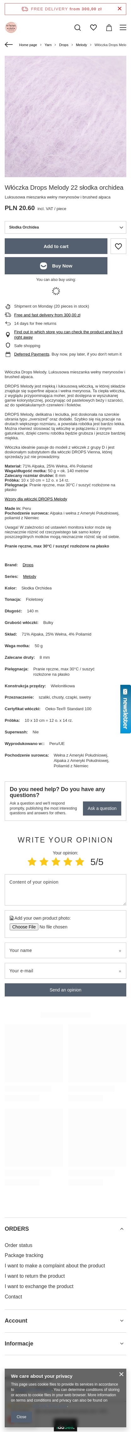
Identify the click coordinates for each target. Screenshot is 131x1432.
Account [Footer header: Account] (16, 1321)
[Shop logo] (11, 27)
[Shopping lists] (93, 27)
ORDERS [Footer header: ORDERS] (17, 1229)
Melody (81, 45)
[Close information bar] (119, 9)
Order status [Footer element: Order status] (18, 1245)
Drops (63, 45)
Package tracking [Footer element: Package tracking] (24, 1255)
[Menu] (124, 27)
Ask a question (102, 808)
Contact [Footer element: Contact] (13, 1296)
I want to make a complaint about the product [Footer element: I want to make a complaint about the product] (55, 1265)
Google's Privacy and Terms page (39, 1405)
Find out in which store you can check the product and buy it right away (68, 335)
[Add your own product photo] (51, 926)
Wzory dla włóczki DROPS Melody (36, 499)
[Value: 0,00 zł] (109, 27)
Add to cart (56, 246)
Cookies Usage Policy (33, 1389)
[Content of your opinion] (65, 890)
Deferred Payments (31, 354)
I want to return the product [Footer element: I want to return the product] (35, 1276)
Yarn (48, 45)
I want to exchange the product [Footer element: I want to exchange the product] (39, 1286)
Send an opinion (65, 989)
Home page (28, 45)
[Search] (77, 27)
